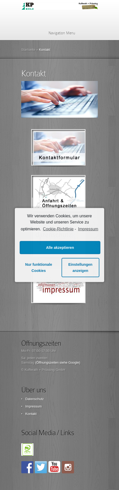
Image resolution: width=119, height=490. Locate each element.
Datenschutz (34, 399)
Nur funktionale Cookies (38, 267)
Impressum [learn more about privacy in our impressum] (88, 229)
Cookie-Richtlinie (58, 229)
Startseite (28, 50)
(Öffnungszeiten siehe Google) (57, 362)
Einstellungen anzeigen (80, 267)
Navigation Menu (58, 33)
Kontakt (31, 414)
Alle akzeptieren (60, 248)
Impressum (33, 406)
